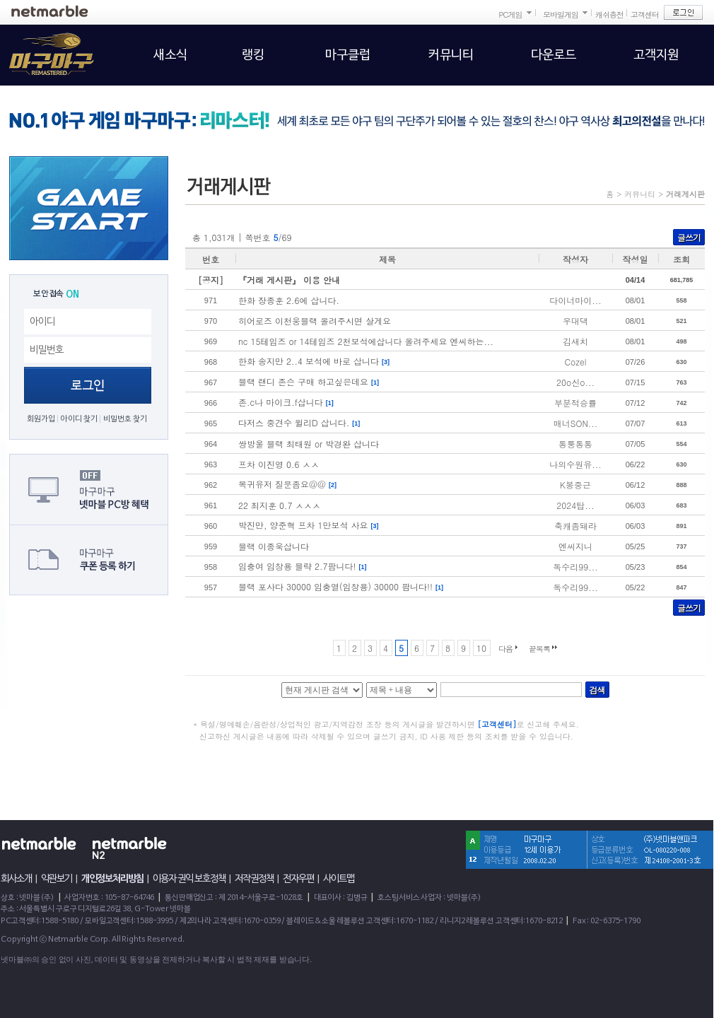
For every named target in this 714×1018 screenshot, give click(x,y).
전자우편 (298, 878)
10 (481, 648)
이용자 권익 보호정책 (189, 878)
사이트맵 (338, 878)
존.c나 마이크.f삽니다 (280, 402)
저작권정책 (254, 878)
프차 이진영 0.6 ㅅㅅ (279, 464)
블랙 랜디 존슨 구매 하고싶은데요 (303, 381)
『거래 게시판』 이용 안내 (289, 280)
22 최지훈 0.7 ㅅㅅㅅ (279, 505)
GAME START (88, 208)
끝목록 (539, 648)
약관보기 (56, 878)
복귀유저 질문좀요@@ (282, 484)
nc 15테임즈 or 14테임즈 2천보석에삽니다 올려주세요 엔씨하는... (365, 341)
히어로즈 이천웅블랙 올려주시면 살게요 (314, 321)
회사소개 (16, 878)
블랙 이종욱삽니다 (273, 546)
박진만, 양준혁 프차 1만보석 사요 (303, 525)
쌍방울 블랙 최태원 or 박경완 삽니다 (308, 444)
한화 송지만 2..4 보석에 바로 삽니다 (308, 361)
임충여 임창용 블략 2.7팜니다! (297, 566)
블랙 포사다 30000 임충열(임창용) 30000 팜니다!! (335, 586)
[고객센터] (497, 724)
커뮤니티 (639, 194)
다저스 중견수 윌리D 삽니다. (293, 422)
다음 (505, 648)
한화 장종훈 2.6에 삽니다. (288, 300)
